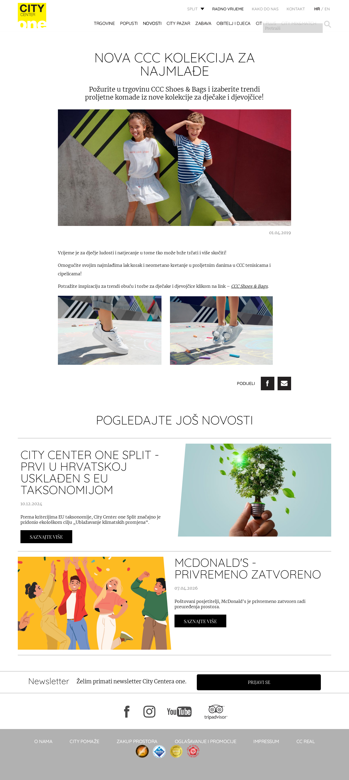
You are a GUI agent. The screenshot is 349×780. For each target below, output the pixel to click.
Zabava (203, 24)
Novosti (152, 24)
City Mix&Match (299, 24)
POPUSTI (129, 24)
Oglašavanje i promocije (205, 741)
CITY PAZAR (178, 24)
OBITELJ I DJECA (234, 24)
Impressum (266, 741)
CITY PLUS (266, 24)
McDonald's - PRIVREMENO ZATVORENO (247, 568)
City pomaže (84, 741)
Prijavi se (261, 682)
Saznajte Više (46, 537)
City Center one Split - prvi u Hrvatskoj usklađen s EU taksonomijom (89, 472)
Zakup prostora (137, 741)
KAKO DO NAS (265, 9)
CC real (305, 741)
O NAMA (43, 741)
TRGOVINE (104, 24)
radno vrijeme (228, 9)
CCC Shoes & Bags (249, 286)
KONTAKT (296, 9)
